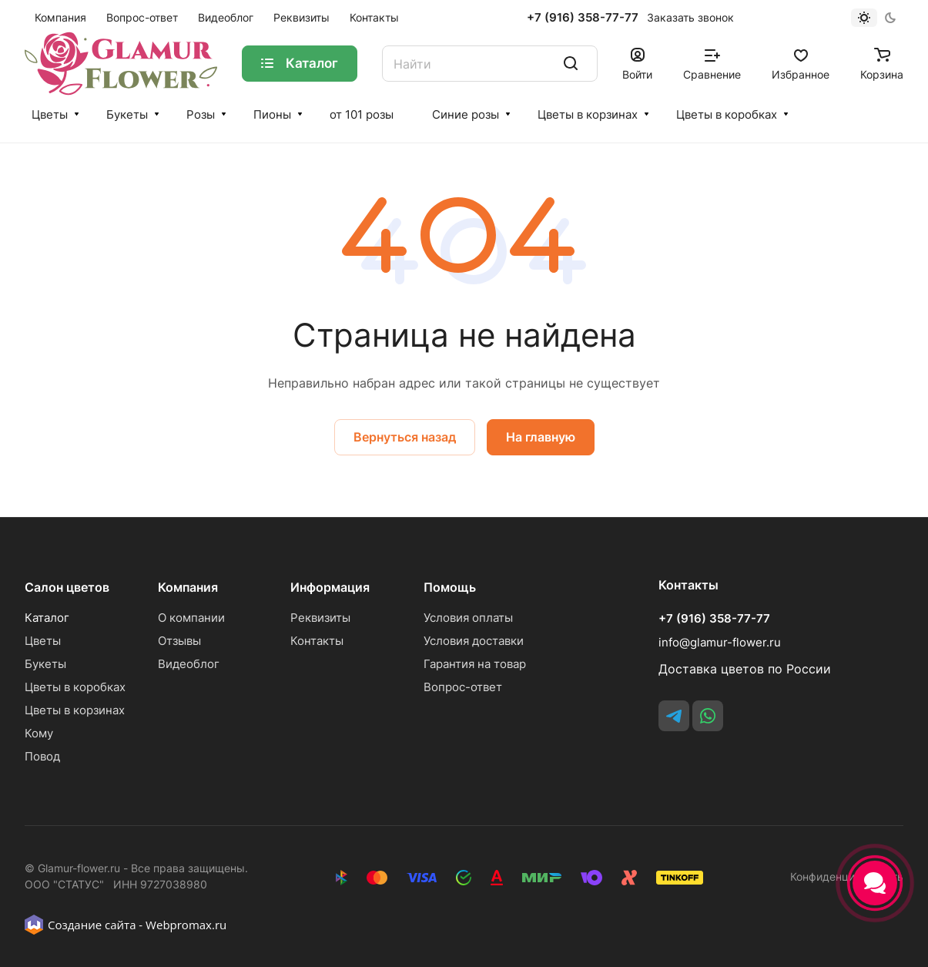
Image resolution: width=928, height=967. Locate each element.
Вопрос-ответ (463, 687)
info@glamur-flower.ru (719, 642)
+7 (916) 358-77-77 (582, 18)
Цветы (50, 114)
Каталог (47, 617)
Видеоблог (188, 663)
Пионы (272, 114)
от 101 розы (362, 114)
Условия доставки (474, 640)
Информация (330, 587)
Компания (188, 587)
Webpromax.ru (186, 924)
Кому (39, 733)
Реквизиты (320, 617)
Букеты (127, 114)
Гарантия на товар (475, 663)
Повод (42, 756)
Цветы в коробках (726, 114)
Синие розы (465, 114)
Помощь (450, 587)
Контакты (316, 640)
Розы (200, 114)
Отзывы (179, 640)
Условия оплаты (468, 617)
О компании (191, 617)
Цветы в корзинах (588, 114)
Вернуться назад (404, 437)
